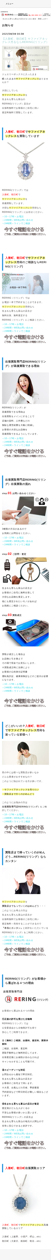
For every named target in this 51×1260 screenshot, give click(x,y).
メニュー (7, 4)
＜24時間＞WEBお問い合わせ (17, 220)
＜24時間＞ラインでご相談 (16, 223)
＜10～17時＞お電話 (13, 216)
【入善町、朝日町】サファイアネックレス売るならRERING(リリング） (25, 40)
